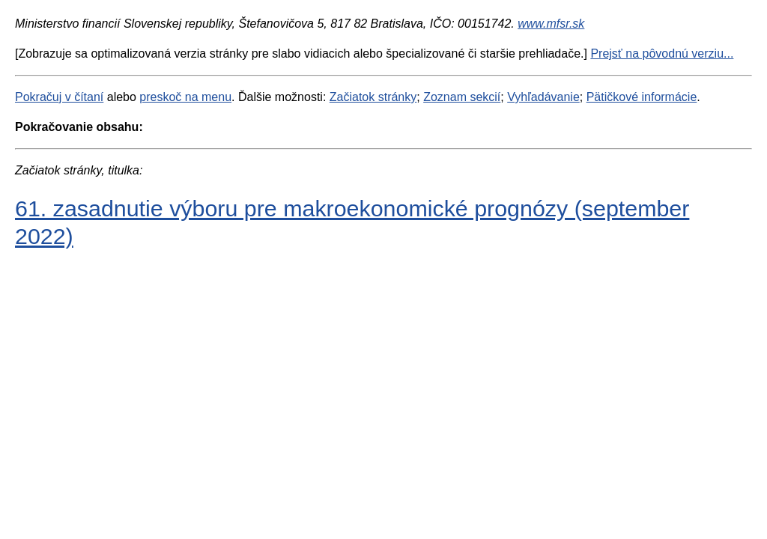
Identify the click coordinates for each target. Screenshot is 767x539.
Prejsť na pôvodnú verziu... (661, 53)
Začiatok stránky (373, 97)
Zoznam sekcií (461, 97)
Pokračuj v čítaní (59, 97)
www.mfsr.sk (551, 23)
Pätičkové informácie (641, 97)
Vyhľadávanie (543, 97)
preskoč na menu (185, 97)
